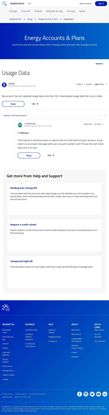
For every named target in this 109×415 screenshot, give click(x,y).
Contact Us (52, 341)
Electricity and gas (7, 337)
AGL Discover (100, 341)
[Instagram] (85, 393)
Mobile (38, 11)
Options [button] (99, 63)
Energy (13, 11)
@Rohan (24, 132)
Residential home (6, 330)
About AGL (76, 329)
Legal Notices (7, 396)
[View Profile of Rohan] (11, 84)
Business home (31, 329)
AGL (29, 3)
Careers (75, 352)
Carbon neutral (8, 375)
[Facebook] (79, 393)
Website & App (54, 11)
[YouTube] (98, 393)
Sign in (101, 3)
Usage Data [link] (69, 19)
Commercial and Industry (30, 344)
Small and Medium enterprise (29, 336)
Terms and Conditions (37, 393)
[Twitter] (92, 393)
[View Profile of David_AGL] (31, 123)
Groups (71, 11)
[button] (106, 84)
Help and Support (51, 330)
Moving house (8, 370)
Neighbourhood (17, 3)
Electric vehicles (5, 360)
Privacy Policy (7, 393)
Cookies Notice (21, 393)
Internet (26, 11)
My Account (99, 329)
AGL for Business (98, 335)
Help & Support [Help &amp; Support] (85, 3)
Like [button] (34, 103)
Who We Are (76, 334)
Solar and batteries (6, 353)
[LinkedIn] (104, 393)
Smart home (7, 366)
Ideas (82, 11)
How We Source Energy (77, 346)
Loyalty (5, 379)
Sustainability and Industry (77, 339)
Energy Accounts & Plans (48, 19)
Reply (13, 104)
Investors (75, 356)
